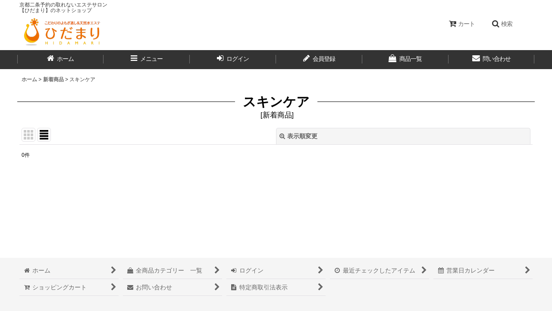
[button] (502, 24)
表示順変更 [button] (298, 136)
